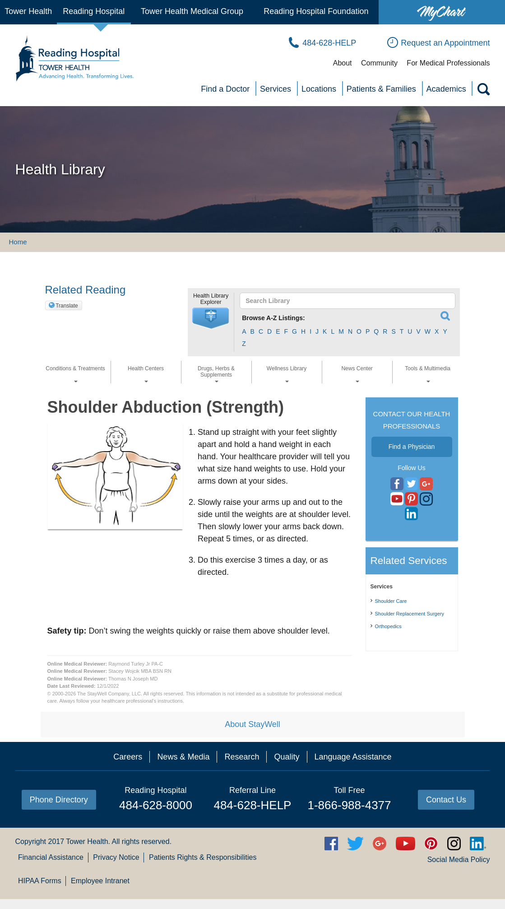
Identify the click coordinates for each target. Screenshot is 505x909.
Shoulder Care (391, 601)
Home (18, 242)
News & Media (183, 756)
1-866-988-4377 (349, 805)
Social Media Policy (458, 859)
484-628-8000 (155, 805)
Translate (67, 306)
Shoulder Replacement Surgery (409, 613)
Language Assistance (353, 756)
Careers (127, 756)
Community (379, 63)
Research (241, 756)
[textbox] (343, 300)
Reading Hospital (94, 11)
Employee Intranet (100, 881)
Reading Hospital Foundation (316, 11)
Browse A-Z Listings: (273, 318)
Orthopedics (388, 626)
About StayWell (252, 724)
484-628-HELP (252, 805)
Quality (286, 756)
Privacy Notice (116, 857)
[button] (210, 318)
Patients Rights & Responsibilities (202, 857)
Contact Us (446, 799)
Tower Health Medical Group (192, 11)
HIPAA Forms (39, 881)
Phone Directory (59, 799)
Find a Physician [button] (412, 446)
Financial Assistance (50, 857)
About (342, 63)
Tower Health (28, 11)
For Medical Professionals (448, 63)
